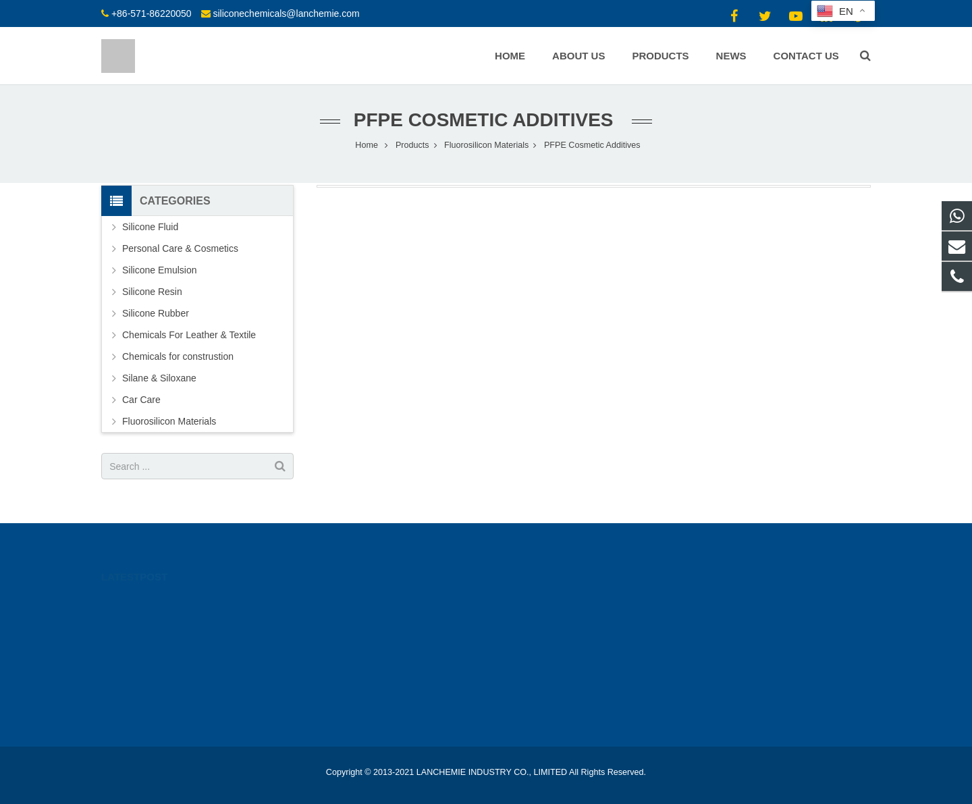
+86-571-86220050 (151, 13)
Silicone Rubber (155, 313)
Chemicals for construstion (178, 356)
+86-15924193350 (545, 601)
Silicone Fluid (150, 226)
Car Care (141, 399)
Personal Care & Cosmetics (180, 248)
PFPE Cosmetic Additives (486, 119)
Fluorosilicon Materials (169, 421)
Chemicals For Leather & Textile (189, 334)
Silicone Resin (152, 291)
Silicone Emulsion (159, 270)
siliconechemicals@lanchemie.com (286, 13)
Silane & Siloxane (159, 378)
